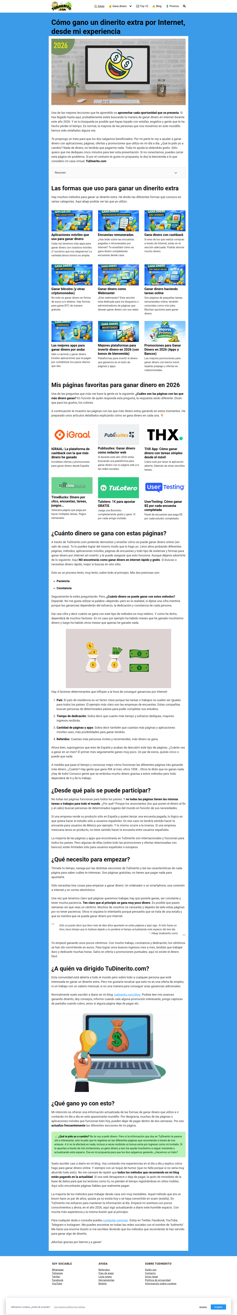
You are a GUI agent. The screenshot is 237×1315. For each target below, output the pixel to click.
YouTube (57, 1283)
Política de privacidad (158, 1280)
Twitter (56, 1276)
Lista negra (105, 1276)
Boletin (103, 1283)
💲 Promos (172, 6)
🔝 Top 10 (142, 6)
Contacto (150, 1273)
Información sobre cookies (160, 1283)
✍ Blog (156, 6)
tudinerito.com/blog (127, 994)
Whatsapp (58, 1269)
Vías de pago (106, 1273)
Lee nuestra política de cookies (69, 1307)
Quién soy (151, 1269)
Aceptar (218, 1307)
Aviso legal (151, 1276)
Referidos (104, 1269)
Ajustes (203, 1307)
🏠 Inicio (99, 6)
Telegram (57, 1273)
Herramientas (107, 1280)
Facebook (57, 1280)
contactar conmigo (115, 1220)
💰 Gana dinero (118, 6)
